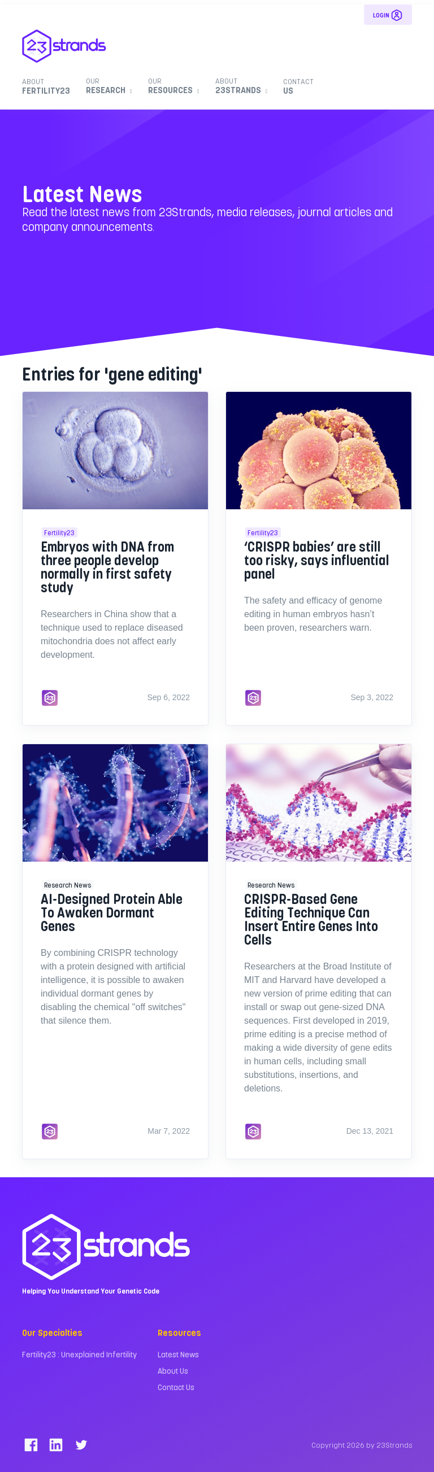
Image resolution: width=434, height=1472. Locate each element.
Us (298, 86)
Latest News (178, 1354)
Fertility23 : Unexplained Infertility (79, 1354)
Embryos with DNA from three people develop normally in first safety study (107, 566)
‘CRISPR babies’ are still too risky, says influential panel (316, 560)
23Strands (240, 85)
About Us (173, 1370)
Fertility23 (46, 86)
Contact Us (176, 1387)
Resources (172, 85)
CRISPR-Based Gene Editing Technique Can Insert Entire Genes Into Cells (311, 918)
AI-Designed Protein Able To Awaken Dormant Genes (112, 912)
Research (107, 85)
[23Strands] (64, 44)
